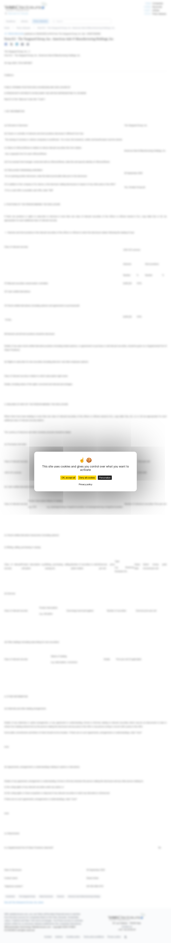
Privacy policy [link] (85, 484)
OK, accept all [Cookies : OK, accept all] (68, 477)
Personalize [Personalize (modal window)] (104, 477)
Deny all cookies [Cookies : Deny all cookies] (87, 477)
